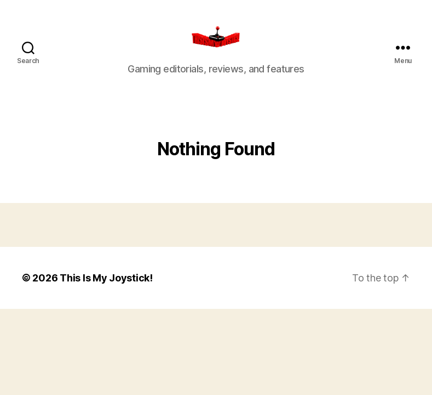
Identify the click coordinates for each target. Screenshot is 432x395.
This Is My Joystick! (106, 290)
